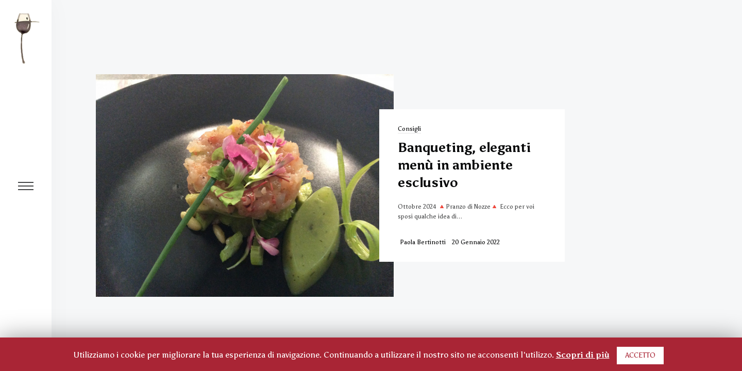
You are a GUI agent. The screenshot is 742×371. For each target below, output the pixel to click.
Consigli (409, 128)
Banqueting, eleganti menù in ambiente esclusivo (464, 164)
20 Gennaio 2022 (476, 242)
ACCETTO (640, 355)
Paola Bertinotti (423, 242)
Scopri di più (583, 355)
